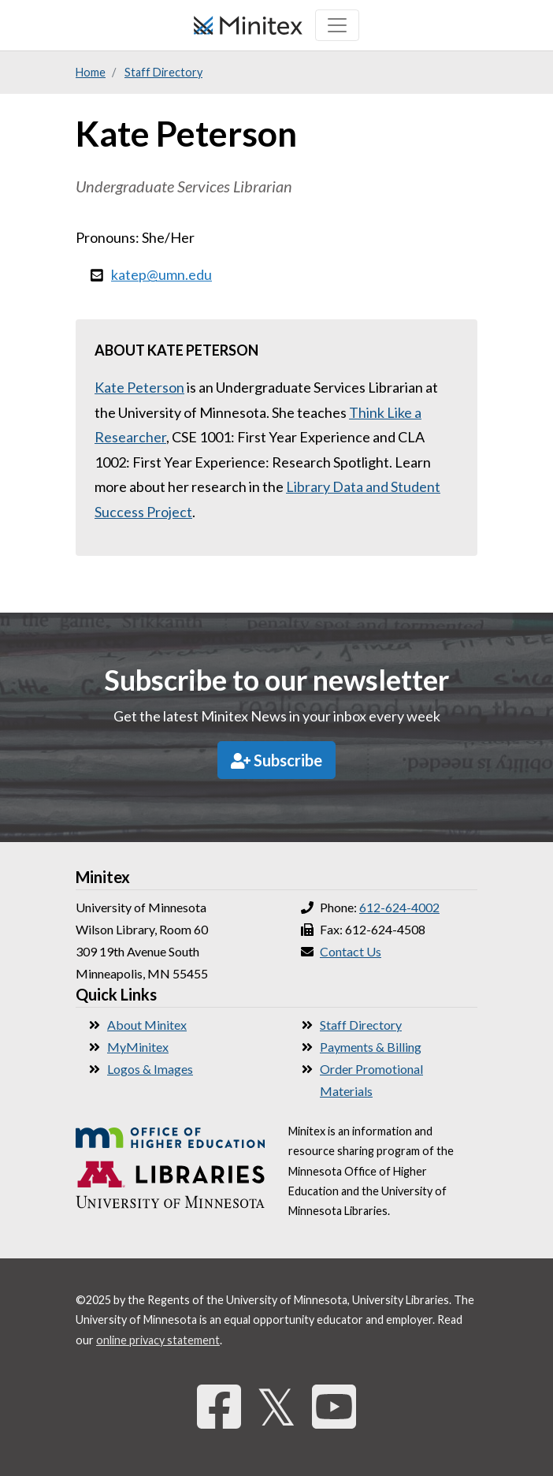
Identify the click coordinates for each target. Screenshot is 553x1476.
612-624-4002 (399, 907)
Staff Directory (163, 72)
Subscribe (276, 760)
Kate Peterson (139, 387)
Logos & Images (150, 1068)
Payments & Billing (370, 1046)
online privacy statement (158, 1340)
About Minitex (147, 1024)
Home (91, 72)
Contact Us (350, 951)
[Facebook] (219, 1406)
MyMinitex (138, 1046)
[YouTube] (334, 1406)
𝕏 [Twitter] (276, 1406)
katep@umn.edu (161, 274)
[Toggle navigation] (337, 25)
